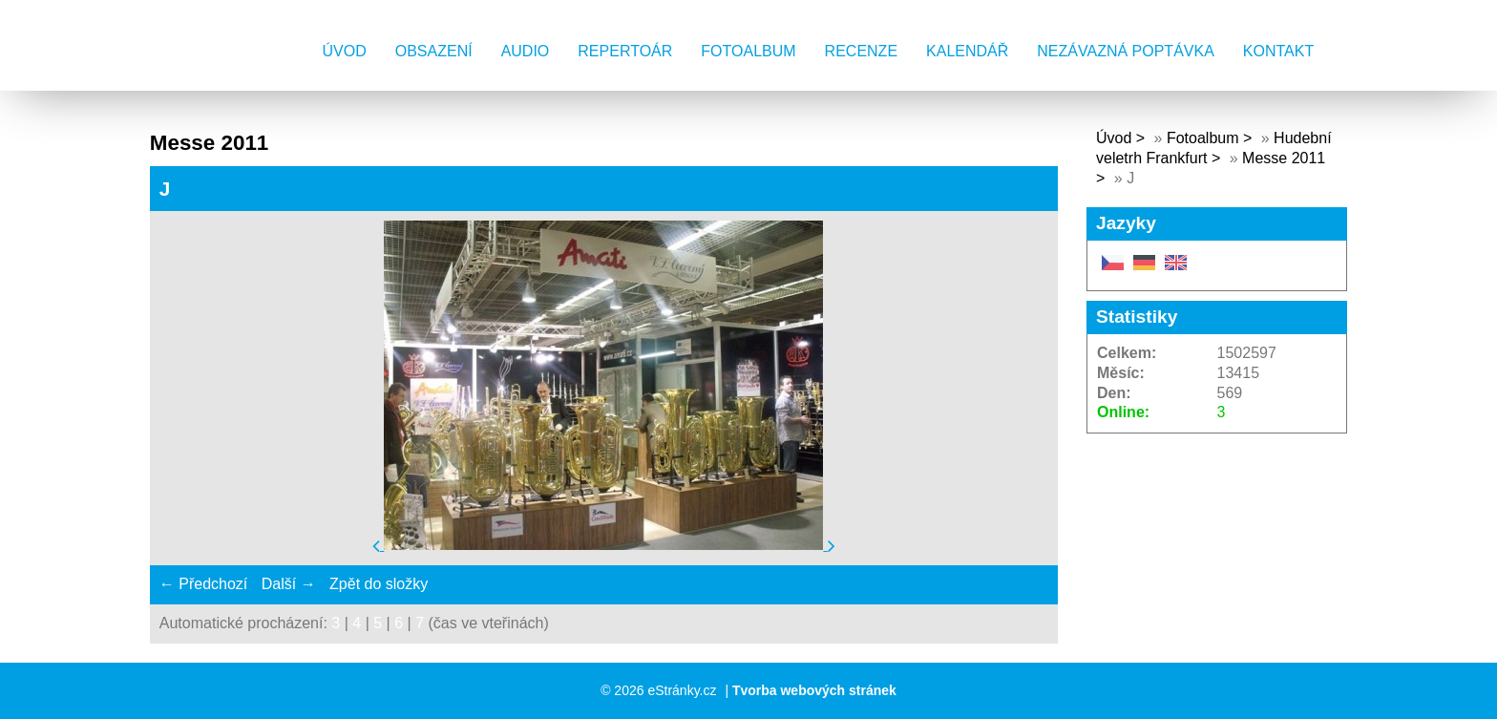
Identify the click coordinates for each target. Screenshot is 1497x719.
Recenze (861, 51)
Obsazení (434, 51)
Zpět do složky (378, 584)
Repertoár (625, 51)
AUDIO (525, 51)
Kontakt (1278, 51)
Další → (289, 584)
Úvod (345, 51)
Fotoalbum (748, 51)
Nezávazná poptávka (1125, 51)
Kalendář (967, 51)
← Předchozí (203, 584)
